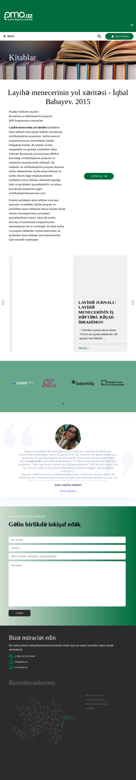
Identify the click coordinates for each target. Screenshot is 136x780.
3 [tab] (63, 403)
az (131, 25)
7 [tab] (76, 403)
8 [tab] (79, 403)
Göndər (19, 613)
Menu (9, 36)
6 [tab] (73, 403)
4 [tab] (66, 403)
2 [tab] (60, 403)
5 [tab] (70, 403)
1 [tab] (57, 403)
